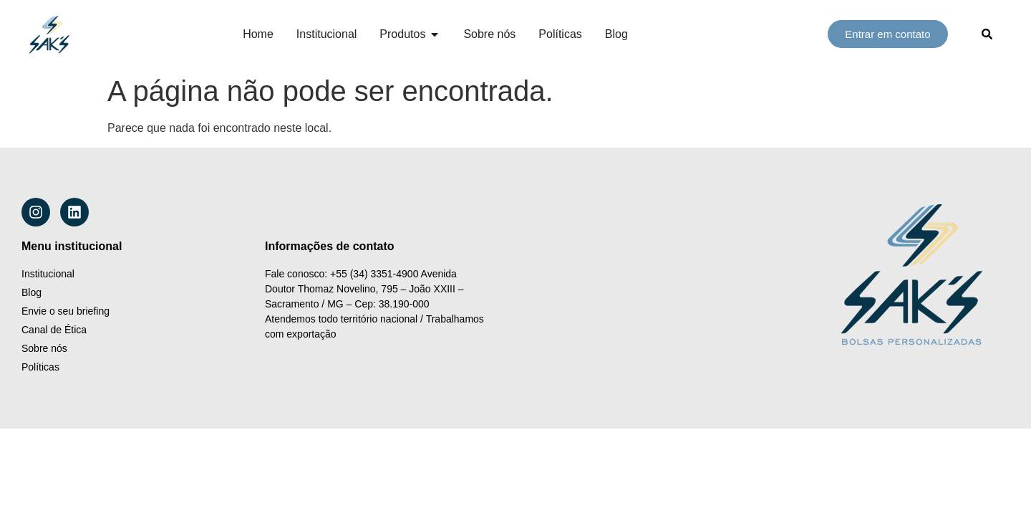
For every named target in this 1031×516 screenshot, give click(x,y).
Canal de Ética (54, 329)
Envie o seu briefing (65, 311)
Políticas (40, 367)
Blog (31, 292)
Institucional (47, 274)
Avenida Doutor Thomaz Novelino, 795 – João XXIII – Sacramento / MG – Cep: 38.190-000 (365, 289)
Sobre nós (44, 348)
